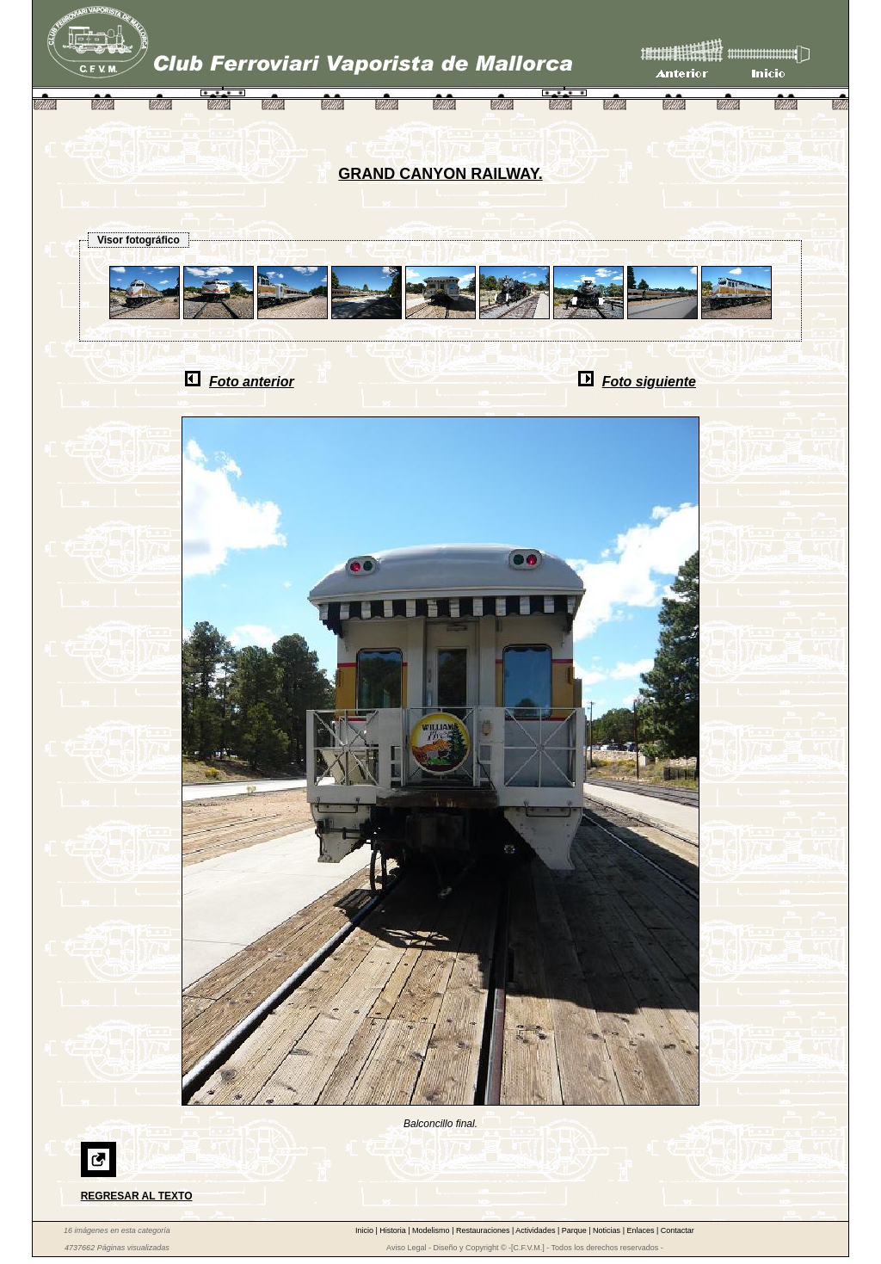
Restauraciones (484, 1230)
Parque (575, 1230)
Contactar (677, 1230)
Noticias (608, 1230)
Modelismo (432, 1230)
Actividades (536, 1230)
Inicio (365, 1230)
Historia (393, 1230)
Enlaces (641, 1230)
